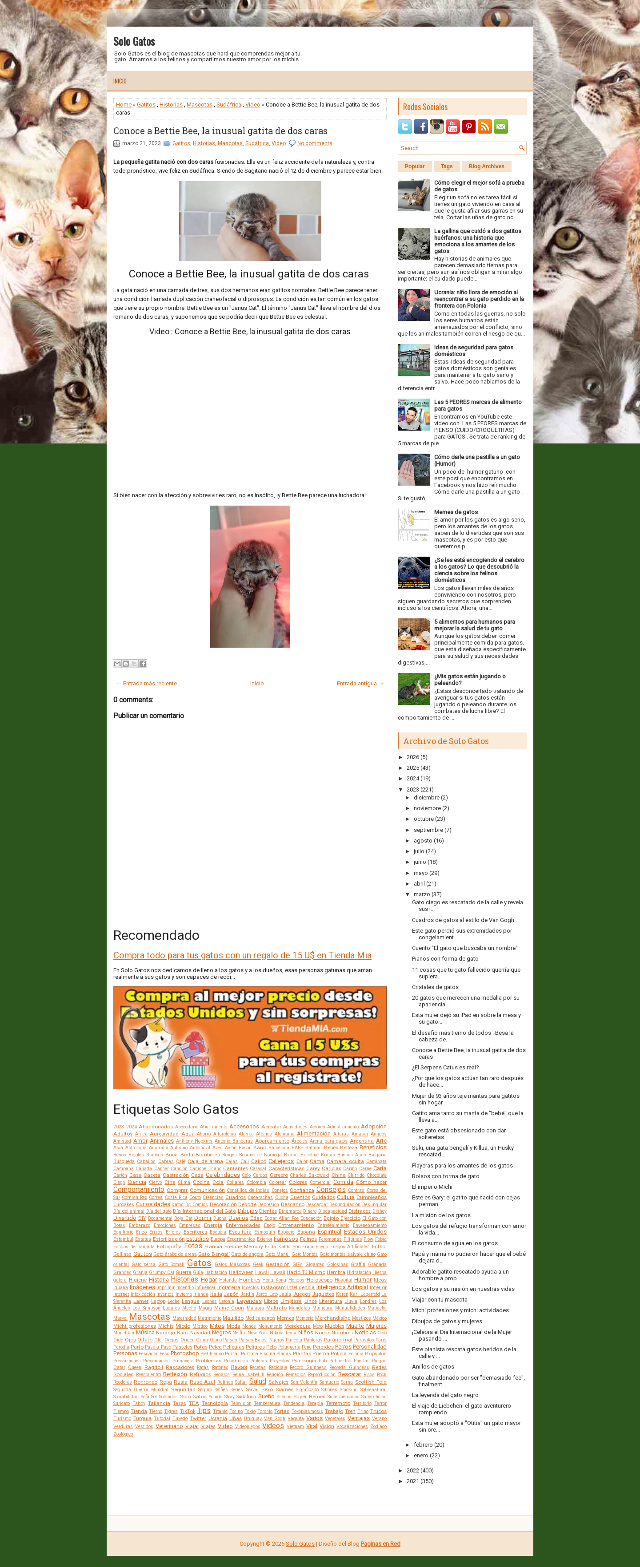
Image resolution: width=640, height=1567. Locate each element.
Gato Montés (305, 1254)
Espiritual (329, 1231)
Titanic (220, 1411)
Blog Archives (486, 166)
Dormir (203, 1218)
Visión (327, 1426)
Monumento (270, 1326)
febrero (423, 1444)
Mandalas (299, 1308)
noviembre (427, 808)
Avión (230, 1148)
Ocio (382, 1333)
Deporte (247, 1204)
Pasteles (182, 1347)
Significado (307, 1390)
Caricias (331, 1168)
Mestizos (361, 1318)
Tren (350, 1411)
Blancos (154, 1155)
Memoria (305, 1318)
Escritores (195, 1232)
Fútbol (379, 1246)
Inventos (165, 1294)
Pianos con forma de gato (445, 958)
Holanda (228, 1280)
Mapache (377, 1308)
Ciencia (137, 1182)
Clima (184, 1182)
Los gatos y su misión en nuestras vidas (463, 1289)
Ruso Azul (202, 1382)
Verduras (123, 1426)
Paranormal (338, 1340)
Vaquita (296, 1418)
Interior (378, 1287)
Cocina (201, 1182)
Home (124, 104)
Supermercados (344, 1397)
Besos (119, 1155)
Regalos (221, 1374)
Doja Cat (183, 1218)
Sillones (329, 1390)
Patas (201, 1347)
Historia (159, 1279)
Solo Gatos (134, 41)
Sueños (284, 1397)
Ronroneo (145, 1382)
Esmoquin (264, 1232)
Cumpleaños (371, 1197)
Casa (135, 1175)
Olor (158, 1340)
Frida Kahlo (277, 1247)
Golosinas (337, 1264)
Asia (118, 1148)
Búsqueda (124, 1161)
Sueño (266, 1396)
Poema (320, 1353)
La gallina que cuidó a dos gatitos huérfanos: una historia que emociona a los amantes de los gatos (477, 241)
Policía (339, 1353)
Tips (204, 1411)
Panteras (313, 1340)
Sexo (267, 1389)
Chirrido (356, 1175)
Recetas (258, 1367)
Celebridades (223, 1174)
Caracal (258, 1168)
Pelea (215, 1347)
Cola (218, 1182)
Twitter (198, 1418)
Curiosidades (153, 1204)
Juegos (302, 1294)
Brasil (291, 1155)
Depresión (268, 1204)
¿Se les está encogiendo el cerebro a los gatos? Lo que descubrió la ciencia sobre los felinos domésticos (479, 570)
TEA (194, 1403)
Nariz (183, 1333)
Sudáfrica (228, 104)
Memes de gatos (456, 512)
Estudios (197, 1238)
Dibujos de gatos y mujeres (447, 1321)
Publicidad (340, 1361)
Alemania (285, 1134)
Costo (195, 1197)
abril (419, 883)
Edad (256, 1218)
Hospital (343, 1280)
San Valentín (304, 1382)
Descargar (317, 1204)
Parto (137, 1347)
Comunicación (207, 1190)
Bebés (331, 1147)
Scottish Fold (371, 1382)
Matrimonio (209, 1318)
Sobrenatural (373, 1390)
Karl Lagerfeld (365, 1294)
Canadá (144, 1168)
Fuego (322, 1247)
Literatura (330, 1301)
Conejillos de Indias (248, 1190)
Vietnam (295, 1426)
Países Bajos (253, 1340)
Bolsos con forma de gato (446, 1176)
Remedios (296, 1374)
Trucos (378, 1411)
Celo (246, 1175)
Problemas (208, 1360)
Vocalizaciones (352, 1426)
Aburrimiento (213, 1127)
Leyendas (249, 1301)
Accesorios (244, 1126)
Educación (311, 1218)
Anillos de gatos (433, 1366)
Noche (322, 1333)
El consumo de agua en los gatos (455, 1243)
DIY (142, 1218)
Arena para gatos (329, 1141)
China (339, 1175)
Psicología (304, 1360)
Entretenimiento (333, 1225)
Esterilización (169, 1239)
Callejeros (281, 1161)
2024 (131, 1127)
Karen (342, 1294)
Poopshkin (376, 1354)
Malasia (255, 1308)
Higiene (138, 1280)
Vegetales (335, 1418)
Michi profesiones (134, 1326)
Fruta (307, 1247)
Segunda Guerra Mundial (140, 1390)
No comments (314, 143)
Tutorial (162, 1418)
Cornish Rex (134, 1197)
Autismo (179, 1148)
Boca (171, 1155)
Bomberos (208, 1155)
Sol (154, 1397)
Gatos (199, 1263)
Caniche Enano (205, 1168)
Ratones (220, 1367)
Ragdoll (153, 1367)
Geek (258, 1264)
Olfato (144, 1340)
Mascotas (199, 104)
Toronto (264, 1411)
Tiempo (121, 1411)
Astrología (136, 1148)
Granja (140, 1272)
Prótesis (258, 1361)
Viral (311, 1426)
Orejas (171, 1340)
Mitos (217, 1325)
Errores (173, 1232)
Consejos (331, 1190)
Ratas (203, 1367)
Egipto (331, 1218)
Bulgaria (377, 1155)
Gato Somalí (171, 1264)
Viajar (192, 1426)
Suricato (121, 1403)
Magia (205, 1308)
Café (180, 1161)
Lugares (171, 1308)
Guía (198, 1272)
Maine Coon (229, 1308)
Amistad (122, 1141)
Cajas (231, 1161)
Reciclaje (278, 1367)
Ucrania (217, 1418)
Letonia (226, 1301)
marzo (422, 894)
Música (145, 1332)
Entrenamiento (296, 1225)
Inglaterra (228, 1287)
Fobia (381, 1239)
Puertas (362, 1361)
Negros (221, 1332)
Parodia (121, 1347)
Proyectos (279, 1361)
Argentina (362, 1141)
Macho (189, 1308)
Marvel (120, 1318)
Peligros (255, 1347)
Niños (305, 1332)
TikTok (188, 1411)
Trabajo (334, 1411)
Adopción (374, 1126)
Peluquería (289, 1347)
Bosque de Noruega (260, 1155)
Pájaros (276, 1340)
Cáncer (161, 1168)
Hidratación (359, 1272)
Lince (310, 1301)
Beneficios (373, 1147)
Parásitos (364, 1340)
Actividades (295, 1127)
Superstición (374, 1397)
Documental (160, 1218)
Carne (365, 1168)
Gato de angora (247, 1254)
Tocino (236, 1411)
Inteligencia (301, 1287)
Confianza (302, 1190)
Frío (296, 1247)
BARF (297, 1148)
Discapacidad (332, 1211)
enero (421, 1455)
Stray (229, 1397)
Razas (239, 1367)
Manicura (322, 1308)
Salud (257, 1381)
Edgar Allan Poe (281, 1218)
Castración (176, 1175)
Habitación (215, 1272)
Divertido (124, 1218)
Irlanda (200, 1294)
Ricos (369, 1374)
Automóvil (200, 1148)
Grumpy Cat (161, 1272)
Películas (233, 1347)
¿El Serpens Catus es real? (445, 1067)
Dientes (268, 1211)
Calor (302, 1161)
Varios (314, 1418)
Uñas (235, 1418)
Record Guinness (308, 1367)
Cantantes (235, 1168)
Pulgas (379, 1361)
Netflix (239, 1333)
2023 (118, 1127)
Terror (380, 1403)
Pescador (148, 1354)
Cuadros (235, 1197)
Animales (162, 1140)
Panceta (294, 1340)
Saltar (241, 1382)
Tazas (179, 1403)
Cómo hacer (371, 1182)
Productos (236, 1360)
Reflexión (175, 1374)
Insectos (250, 1287)
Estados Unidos (365, 1231)
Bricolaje (309, 1155)
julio (419, 851)
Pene (307, 1347)
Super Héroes (309, 1396)
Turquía (142, 1418)
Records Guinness (349, 1367)
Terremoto (338, 1403)
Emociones (165, 1225)
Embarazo (139, 1225)
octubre (424, 818)
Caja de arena (205, 1161)
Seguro (205, 1390)
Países (230, 1340)
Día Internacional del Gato (204, 1211)
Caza (197, 1175)
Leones (209, 1301)
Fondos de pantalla (134, 1247)
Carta (380, 1168)
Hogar (209, 1279)
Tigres (171, 1411)
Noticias (365, 1332)
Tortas (281, 1411)
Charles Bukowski (309, 1175)
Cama (317, 1161)
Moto (318, 1326)
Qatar (119, 1367)
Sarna (347, 1382)
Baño (259, 1147)
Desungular (374, 1204)
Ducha (220, 1218)
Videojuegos (247, 1426)
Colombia (256, 1182)
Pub (323, 1361)
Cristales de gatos (435, 987)
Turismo (122, 1418)
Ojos (130, 1340)
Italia (216, 1294)
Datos (178, 1204)
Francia (213, 1246)
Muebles (334, 1326)
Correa (156, 1197)
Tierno (155, 1411)
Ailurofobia (224, 1134)
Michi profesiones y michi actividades (460, 1310)
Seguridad (183, 1389)
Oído (118, 1340)
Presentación (156, 1361)
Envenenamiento (370, 1225)
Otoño (216, 1340)
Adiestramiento (343, 1127)
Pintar (232, 1353)
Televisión (241, 1403)
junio (420, 862)
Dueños (238, 1218)
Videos (273, 1426)
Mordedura (297, 1326)
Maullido (233, 1318)
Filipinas (353, 1239)
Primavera (183, 1361)
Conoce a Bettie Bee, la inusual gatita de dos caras (220, 130)
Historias (171, 104)
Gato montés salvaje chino (348, 1254)
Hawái (262, 1272)
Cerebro (279, 1175)
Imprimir (165, 1287)
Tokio (250, 1411)
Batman (313, 1148)
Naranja (165, 1333)
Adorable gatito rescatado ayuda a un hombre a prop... (460, 1275)
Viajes (208, 1426)
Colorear (277, 1182)
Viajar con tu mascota (440, 1299)
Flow (368, 1239)
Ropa (166, 1382)
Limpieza (291, 1301)
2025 (413, 767)
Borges (229, 1155)
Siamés (284, 1389)
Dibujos (248, 1210)
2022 (413, 1470)
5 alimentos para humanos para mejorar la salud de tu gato (474, 625)
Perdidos (323, 1347)
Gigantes (314, 1264)
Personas (125, 1353)
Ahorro (204, 1134)
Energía (213, 1225)
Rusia (181, 1382)
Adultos (122, 1134)
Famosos (286, 1238)
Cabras (166, 1161)
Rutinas (225, 1382)
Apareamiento (272, 1141)
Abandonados (156, 1127)
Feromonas (330, 1239)
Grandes (122, 1272)
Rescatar (349, 1374)
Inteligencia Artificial (342, 1287)
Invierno (184, 1294)
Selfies (221, 1390)
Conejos (280, 1190)
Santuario (329, 1382)
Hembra (336, 1272)
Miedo (183, 1326)
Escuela (218, 1232)
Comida (343, 1182)
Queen (134, 1367)
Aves (217, 1148)
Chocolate (377, 1175)
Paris (381, 1340)
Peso (164, 1354)
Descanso (292, 1204)
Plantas (302, 1353)
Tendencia (293, 1403)
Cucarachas (260, 1197)
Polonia (356, 1354)
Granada (377, 1264)
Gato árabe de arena (175, 1254)
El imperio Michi (432, 1186)
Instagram (273, 1287)
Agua (188, 1134)
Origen (187, 1340)
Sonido (215, 1397)
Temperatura (267, 1403)
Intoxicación (143, 1294)
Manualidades (350, 1308)
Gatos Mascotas (232, 1264)
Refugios (200, 1374)
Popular (415, 166)
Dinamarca (290, 1211)
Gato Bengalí (214, 1254)
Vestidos (144, 1426)
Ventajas (359, 1418)
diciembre (427, 797)
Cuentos (300, 1197)
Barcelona (278, 1148)
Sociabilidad (126, 1397)
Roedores (122, 1382)
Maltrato (276, 1308)
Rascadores (180, 1367)
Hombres (249, 1280)
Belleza (348, 1147)
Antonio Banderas (234, 1141)
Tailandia (159, 1403)
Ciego (119, 1182)
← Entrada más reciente (146, 683)
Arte (381, 1140)
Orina (202, 1340)
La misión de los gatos (441, 1215)
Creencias (213, 1197)
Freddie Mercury (243, 1246)
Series (237, 1390)
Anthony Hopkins (194, 1141)
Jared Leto (267, 1294)
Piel (204, 1354)
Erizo (141, 1232)
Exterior (264, 1239)
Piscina (267, 1354)
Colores (298, 1182)
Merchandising (333, 1318)
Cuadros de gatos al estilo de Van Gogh (463, 920)
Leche (174, 1301)
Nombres (342, 1333)
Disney (379, 1211)
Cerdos (260, 1175)
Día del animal (128, 1211)
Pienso (217, 1354)
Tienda (139, 1411)
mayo (421, 873)
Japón (231, 1294)
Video (252, 104)
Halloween (241, 1272)
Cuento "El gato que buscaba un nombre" (465, 948)
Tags (447, 166)
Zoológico (123, 1434)
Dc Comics (196, 1204)
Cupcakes (123, 1204)
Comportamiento (138, 1190)
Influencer (205, 1287)
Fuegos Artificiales (350, 1247)
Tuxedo (180, 1418)
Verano (379, 1418)
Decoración (223, 1204)
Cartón (120, 1175)
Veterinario (169, 1426)
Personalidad (370, 1346)
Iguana (120, 1287)
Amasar (360, 1134)
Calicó (258, 1161)
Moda (233, 1326)
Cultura (346, 1197)
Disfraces (359, 1211)
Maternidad (184, 1318)
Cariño (350, 1168)
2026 (413, 757)
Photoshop (185, 1353)
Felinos (308, 1239)
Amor (140, 1140)
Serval (252, 1390)
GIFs (297, 1264)
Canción (179, 1168)
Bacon (245, 1148)
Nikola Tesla (283, 1333)
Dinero (309, 1211)
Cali (244, 1161)
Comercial (320, 1182)
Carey (313, 1168)
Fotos (193, 1246)
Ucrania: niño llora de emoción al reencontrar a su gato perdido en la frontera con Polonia (479, 299)
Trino (362, 1411)
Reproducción (322, 1374)
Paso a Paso (158, 1347)
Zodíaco (378, 1426)
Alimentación (314, 1133)
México (379, 1318)
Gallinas (122, 1254)
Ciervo (155, 1182)
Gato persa (144, 1264)
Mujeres (376, 1325)
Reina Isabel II (248, 1374)
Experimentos (241, 1239)
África (141, 1134)
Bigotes (136, 1155)
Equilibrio (123, 1232)
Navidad (200, 1333)
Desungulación (344, 1204)
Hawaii (277, 1272)
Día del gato (159, 1211)
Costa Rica (176, 1197)
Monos (249, 1326)
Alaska (246, 1134)
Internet (121, 1294)
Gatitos (146, 104)
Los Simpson (146, 1308)
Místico (200, 1326)
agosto (423, 840)
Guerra (184, 1272)
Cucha (281, 1197)
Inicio (120, 80)
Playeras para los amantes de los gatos (462, 1165)
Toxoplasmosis (307, 1411)
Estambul (123, 1239)
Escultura (240, 1232)
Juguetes (323, 1294)
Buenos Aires (351, 1155)
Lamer (140, 1301)
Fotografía (169, 1246)
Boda (186, 1155)
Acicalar (271, 1127)
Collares (235, 1182)
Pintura (249, 1353)
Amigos (379, 1134)
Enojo (269, 1225)
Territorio (362, 1403)
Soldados (168, 1397)
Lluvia (350, 1301)
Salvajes (278, 1382)
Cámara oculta (345, 1161)
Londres (368, 1301)
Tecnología (215, 1403)
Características (286, 1168)
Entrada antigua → (360, 683)
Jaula (285, 1294)
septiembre (428, 830)
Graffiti (358, 1264)
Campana (123, 1168)
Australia (158, 1148)
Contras (356, 1190)
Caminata (376, 1161)
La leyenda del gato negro (445, 1395)
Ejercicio (350, 1218)
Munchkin (123, 1333)
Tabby (138, 1403)
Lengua (191, 1301)
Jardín (247, 1294)
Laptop (158, 1301)
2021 (413, 1481)
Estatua (143, 1239)
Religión (275, 1374)
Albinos (264, 1134)
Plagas (283, 1354)
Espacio (286, 1232)
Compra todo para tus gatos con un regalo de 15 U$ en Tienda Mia (242, 955)
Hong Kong (274, 1280)
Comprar (177, 1190)
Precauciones (127, 1361)
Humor (363, 1279)
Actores (317, 1127)
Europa (218, 1239)
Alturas (341, 1134)
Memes (285, 1318)
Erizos (156, 1232)
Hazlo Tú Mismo (306, 1272)
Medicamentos (260, 1318)
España (306, 1232)
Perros (343, 1346)
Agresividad (164, 1134)
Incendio (185, 1287)
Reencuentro (148, 1374)
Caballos (146, 1161)
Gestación (278, 1264)
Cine (169, 1182)
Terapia (315, 1403)
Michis (166, 1326)
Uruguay (253, 1418)
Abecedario (186, 1127)
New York (258, 1333)
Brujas (328, 1155)
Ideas (380, 1280)
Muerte (355, 1325)
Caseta (152, 1175)
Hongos (296, 1280)
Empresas (189, 1225)
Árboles (300, 1141)
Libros (271, 1301)
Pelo (271, 1347)
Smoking (349, 1390)
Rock (382, 1374)
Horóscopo (319, 1280)
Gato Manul (277, 1254)
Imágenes (142, 1287)
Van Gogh (275, 1418)
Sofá (145, 1397)
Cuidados (323, 1197)
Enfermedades (243, 1225)
